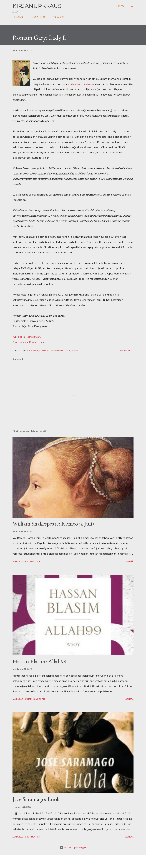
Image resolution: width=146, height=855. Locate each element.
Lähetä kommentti (35, 699)
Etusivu (16, 17)
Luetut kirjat (36, 17)
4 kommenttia (32, 561)
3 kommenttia (32, 837)
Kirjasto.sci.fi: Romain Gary (28, 341)
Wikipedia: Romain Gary (26, 336)
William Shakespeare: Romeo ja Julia (53, 523)
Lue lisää (129, 561)
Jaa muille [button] (125, 350)
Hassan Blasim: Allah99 (39, 661)
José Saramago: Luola (36, 799)
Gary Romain (31, 350)
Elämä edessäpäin (79, 84)
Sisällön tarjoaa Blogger (73, 847)
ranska (75, 350)
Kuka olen (57, 17)
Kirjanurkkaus (36, 5)
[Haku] (120, 6)
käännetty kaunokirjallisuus (54, 350)
